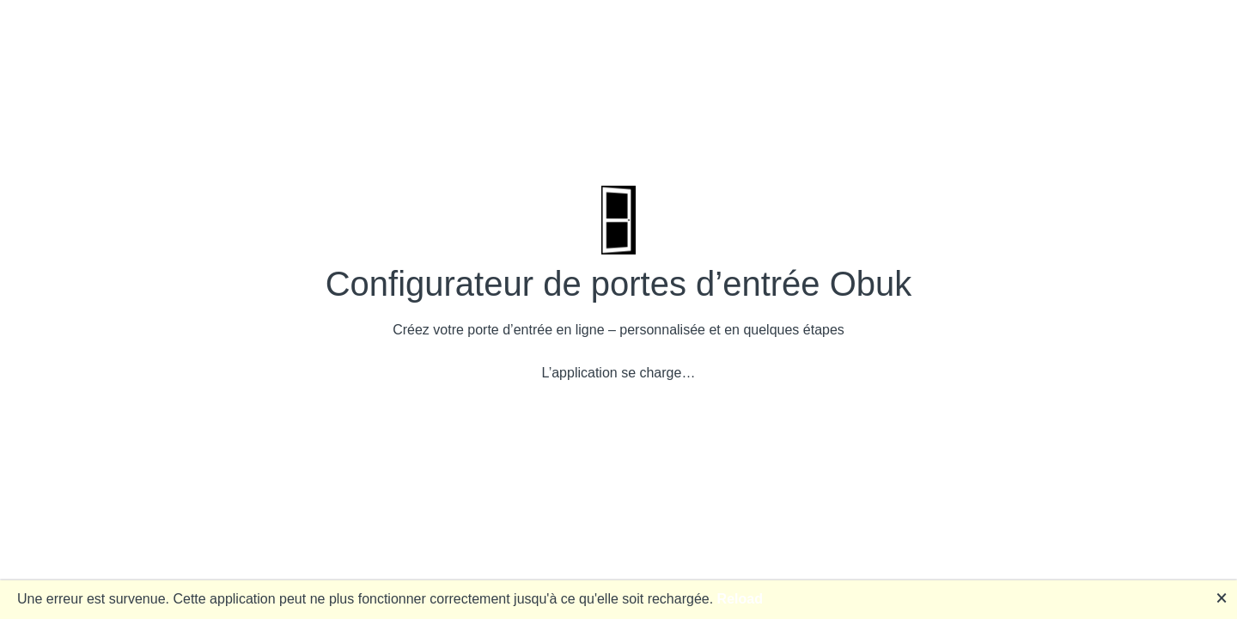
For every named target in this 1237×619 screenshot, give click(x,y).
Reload (740, 598)
